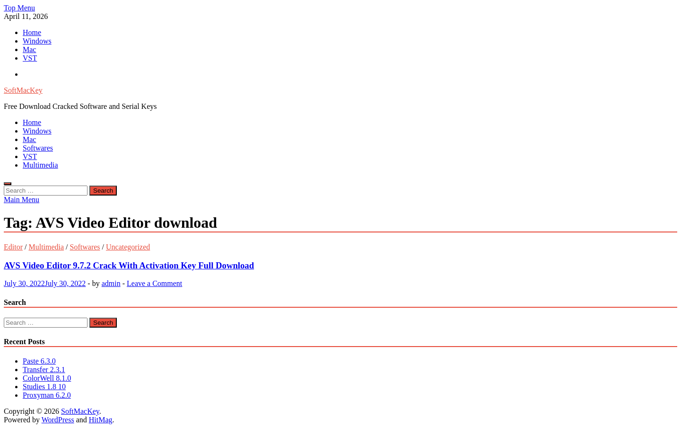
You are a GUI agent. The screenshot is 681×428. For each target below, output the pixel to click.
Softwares (38, 148)
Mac (29, 49)
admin (111, 283)
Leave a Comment (154, 283)
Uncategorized (128, 247)
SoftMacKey (23, 90)
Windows (37, 41)
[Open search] (7, 183)
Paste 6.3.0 (39, 361)
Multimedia (40, 165)
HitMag (101, 420)
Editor (13, 247)
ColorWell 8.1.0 (47, 378)
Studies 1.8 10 (44, 387)
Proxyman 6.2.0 (47, 395)
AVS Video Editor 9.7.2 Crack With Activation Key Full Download (129, 265)
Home (32, 32)
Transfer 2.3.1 (44, 370)
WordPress (58, 420)
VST (30, 58)
